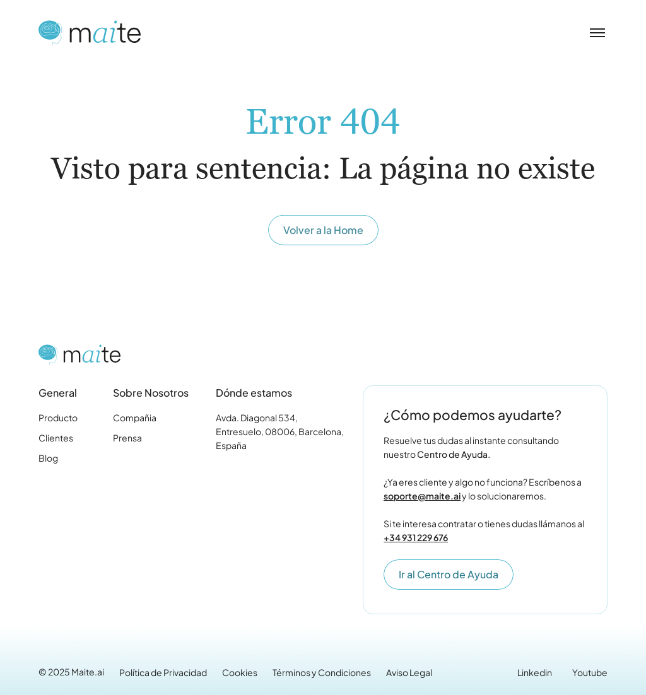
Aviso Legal (409, 672)
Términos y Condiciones (322, 672)
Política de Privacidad (163, 672)
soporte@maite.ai (422, 495)
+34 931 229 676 (416, 537)
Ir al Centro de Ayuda (448, 574)
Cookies (239, 672)
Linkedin (534, 672)
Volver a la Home (323, 231)
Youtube (590, 672)
